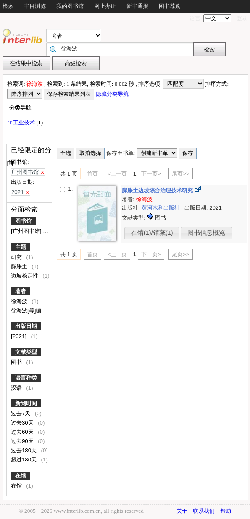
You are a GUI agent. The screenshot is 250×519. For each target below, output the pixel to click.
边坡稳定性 (25, 276)
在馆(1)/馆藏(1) (152, 232)
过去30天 (23, 422)
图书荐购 (170, 6)
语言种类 (26, 378)
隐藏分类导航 (113, 94)
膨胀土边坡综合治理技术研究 (158, 190)
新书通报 (137, 6)
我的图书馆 (70, 6)
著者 (20, 291)
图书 (17, 362)
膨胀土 (20, 266)
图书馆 (23, 221)
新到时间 (26, 403)
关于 (181, 511)
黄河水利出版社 (162, 207)
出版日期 (26, 326)
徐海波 (20, 301)
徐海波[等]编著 (29, 310)
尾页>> (180, 173)
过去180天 (24, 450)
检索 (8, 6)
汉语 (17, 388)
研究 (17, 257)
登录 (242, 18)
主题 (20, 247)
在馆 (20, 475)
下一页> (151, 173)
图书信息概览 (206, 232)
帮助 (225, 511)
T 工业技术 (22, 122)
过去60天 (23, 432)
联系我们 (204, 511)
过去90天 (23, 441)
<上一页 (117, 173)
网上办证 (105, 6)
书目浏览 (35, 6)
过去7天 (21, 413)
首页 (92, 173)
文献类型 (26, 352)
